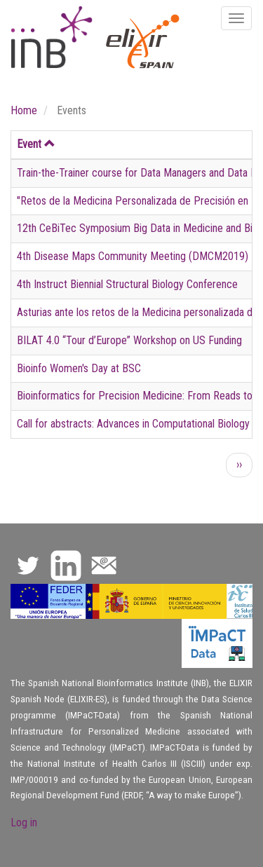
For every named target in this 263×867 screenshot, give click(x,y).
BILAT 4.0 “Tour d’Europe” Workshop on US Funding (129, 340)
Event (36, 144)
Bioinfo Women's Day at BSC (79, 368)
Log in (24, 822)
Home (24, 110)
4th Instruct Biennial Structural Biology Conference (127, 284)
